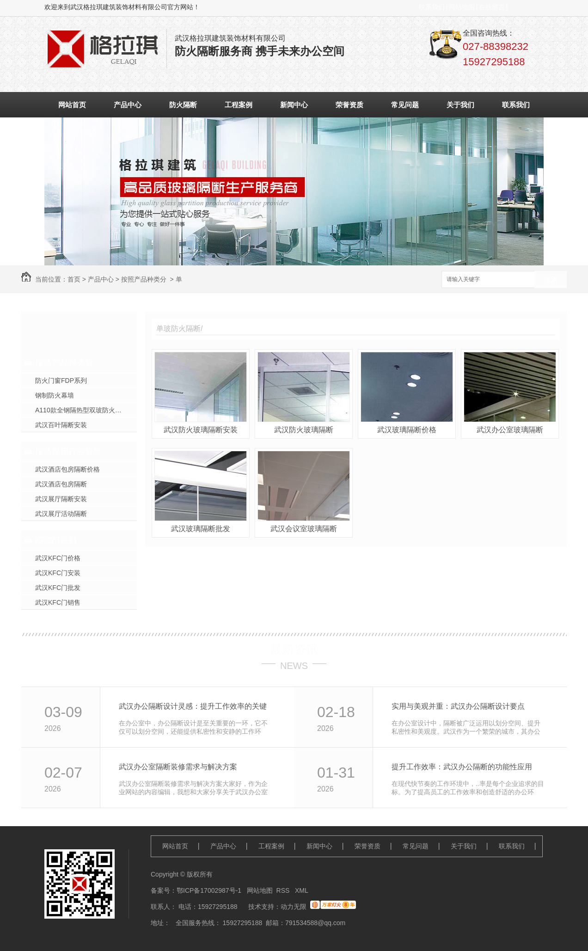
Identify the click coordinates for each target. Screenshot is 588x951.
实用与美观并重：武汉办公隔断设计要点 (458, 706)
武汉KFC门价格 (57, 558)
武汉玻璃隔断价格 (406, 430)
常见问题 (405, 105)
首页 (73, 279)
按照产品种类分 (143, 279)
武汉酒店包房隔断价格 (67, 469)
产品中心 (127, 105)
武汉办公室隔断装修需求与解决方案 (178, 767)
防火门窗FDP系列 (61, 380)
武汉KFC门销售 (57, 602)
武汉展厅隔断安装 (61, 499)
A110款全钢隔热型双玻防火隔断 (81, 410)
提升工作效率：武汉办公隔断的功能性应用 (462, 767)
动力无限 (293, 906)
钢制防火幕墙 (54, 395)
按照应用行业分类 (68, 451)
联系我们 (432, 7)
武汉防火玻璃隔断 (303, 430)
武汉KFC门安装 (57, 573)
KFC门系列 (56, 540)
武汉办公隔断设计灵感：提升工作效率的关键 (193, 706)
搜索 (550, 280)
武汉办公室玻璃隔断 (510, 430)
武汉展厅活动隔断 (61, 513)
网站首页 (72, 105)
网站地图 (462, 7)
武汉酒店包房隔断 (61, 484)
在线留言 (492, 7)
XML (301, 890)
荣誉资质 (349, 105)
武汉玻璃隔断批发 (200, 529)
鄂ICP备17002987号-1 (209, 890)
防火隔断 (183, 105)
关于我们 (460, 105)
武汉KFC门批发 (57, 587)
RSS (284, 890)
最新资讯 (294, 649)
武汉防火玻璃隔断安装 (201, 430)
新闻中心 (294, 105)
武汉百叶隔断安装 (61, 425)
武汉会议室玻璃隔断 (303, 529)
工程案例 (238, 105)
